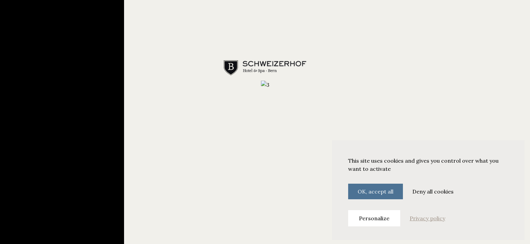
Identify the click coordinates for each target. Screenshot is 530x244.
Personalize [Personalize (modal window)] (374, 218)
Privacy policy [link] (427, 218)
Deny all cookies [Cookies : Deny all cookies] (433, 191)
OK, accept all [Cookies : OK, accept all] (375, 191)
